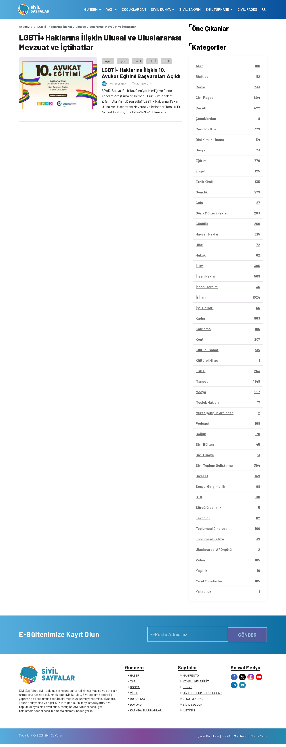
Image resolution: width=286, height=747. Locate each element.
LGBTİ (151, 60)
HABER (134, 676)
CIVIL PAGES (246, 9)
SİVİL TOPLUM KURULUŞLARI (202, 694)
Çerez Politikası (208, 739)
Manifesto (240, 739)
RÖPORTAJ (137, 700)
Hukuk (136, 60)
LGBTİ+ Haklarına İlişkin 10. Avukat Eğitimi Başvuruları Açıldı (141, 71)
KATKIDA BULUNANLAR (146, 711)
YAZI (133, 682)
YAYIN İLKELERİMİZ (196, 682)
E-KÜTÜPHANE (193, 700)
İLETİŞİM (189, 711)
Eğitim (122, 60)
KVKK (226, 739)
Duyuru (106, 60)
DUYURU (136, 705)
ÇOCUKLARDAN (133, 9)
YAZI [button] (109, 9)
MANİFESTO (191, 676)
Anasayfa (25, 26)
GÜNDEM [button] (90, 9)
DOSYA (135, 688)
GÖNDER (247, 634)
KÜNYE (187, 688)
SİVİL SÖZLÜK (192, 705)
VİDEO (134, 694)
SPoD (165, 60)
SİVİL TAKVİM (189, 9)
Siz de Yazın (259, 739)
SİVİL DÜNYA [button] (160, 9)
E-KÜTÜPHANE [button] (216, 9)
